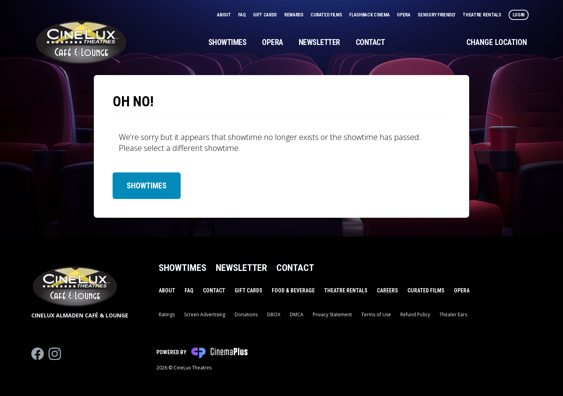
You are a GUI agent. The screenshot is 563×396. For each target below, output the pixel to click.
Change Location (496, 42)
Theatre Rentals (482, 15)
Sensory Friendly (437, 15)
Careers (387, 290)
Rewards (294, 15)
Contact (370, 42)
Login (519, 15)
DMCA (296, 314)
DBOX (273, 314)
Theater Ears (453, 314)
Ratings (167, 314)
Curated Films (326, 15)
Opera (404, 15)
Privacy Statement (332, 314)
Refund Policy (415, 314)
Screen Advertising (204, 314)
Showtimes (227, 42)
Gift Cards (265, 15)
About (224, 15)
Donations (246, 314)
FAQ (242, 15)
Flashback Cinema (370, 15)
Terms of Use (376, 314)
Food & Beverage (293, 290)
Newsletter (319, 42)
